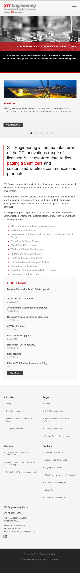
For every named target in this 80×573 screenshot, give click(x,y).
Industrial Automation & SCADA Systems (58, 420)
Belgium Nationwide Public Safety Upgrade (29, 289)
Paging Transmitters (53, 468)
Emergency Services (14, 429)
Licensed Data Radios (54, 452)
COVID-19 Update (16, 326)
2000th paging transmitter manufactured (27, 308)
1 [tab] (31, 133)
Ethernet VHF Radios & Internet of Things (27, 363)
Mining (8, 404)
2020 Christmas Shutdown (20, 298)
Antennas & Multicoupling (56, 483)
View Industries (13, 125)
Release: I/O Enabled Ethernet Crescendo (27, 317)
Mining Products (52, 490)
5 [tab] (52, 133)
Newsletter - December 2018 (21, 345)
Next (75, 34)
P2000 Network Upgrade (19, 335)
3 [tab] (42, 133)
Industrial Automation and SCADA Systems (20, 420)
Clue (36, 554)
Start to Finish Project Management (21, 472)
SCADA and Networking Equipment (60, 475)
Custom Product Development (58, 436)
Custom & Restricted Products (58, 498)
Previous (4, 34)
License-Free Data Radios (56, 460)
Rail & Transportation (15, 411)
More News (15, 373)
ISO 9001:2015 (14, 354)
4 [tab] (47, 133)
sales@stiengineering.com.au (22, 531)
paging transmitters (25, 163)
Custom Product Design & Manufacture (46, 46)
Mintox (53, 554)
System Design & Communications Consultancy (20, 463)
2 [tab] (36, 133)
